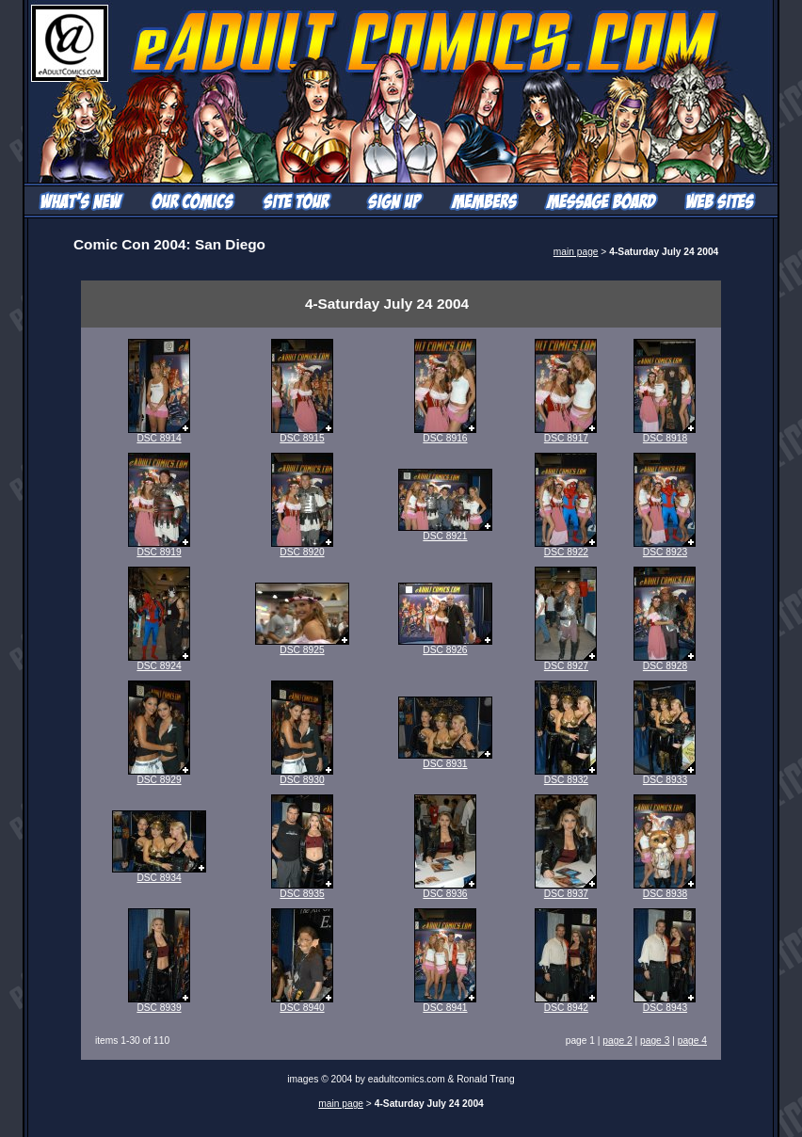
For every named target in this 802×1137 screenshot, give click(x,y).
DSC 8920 (302, 547)
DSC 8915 (302, 433)
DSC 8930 (302, 775)
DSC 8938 (665, 889)
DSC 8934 (159, 873)
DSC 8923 (665, 547)
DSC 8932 (566, 775)
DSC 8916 (445, 433)
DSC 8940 (302, 1003)
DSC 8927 (566, 661)
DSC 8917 (566, 433)
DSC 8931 (445, 759)
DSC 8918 (665, 433)
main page (576, 252)
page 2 (617, 1040)
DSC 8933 (665, 775)
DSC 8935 (302, 889)
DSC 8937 (566, 889)
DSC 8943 (665, 1003)
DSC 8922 (566, 547)
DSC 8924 (159, 661)
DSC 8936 (445, 889)
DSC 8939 (159, 1003)
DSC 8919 (159, 547)
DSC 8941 (445, 1003)
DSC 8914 (159, 433)
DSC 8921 (445, 531)
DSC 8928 (665, 661)
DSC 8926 (445, 645)
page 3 (654, 1040)
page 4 (692, 1040)
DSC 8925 (302, 645)
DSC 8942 (566, 1003)
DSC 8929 (159, 775)
